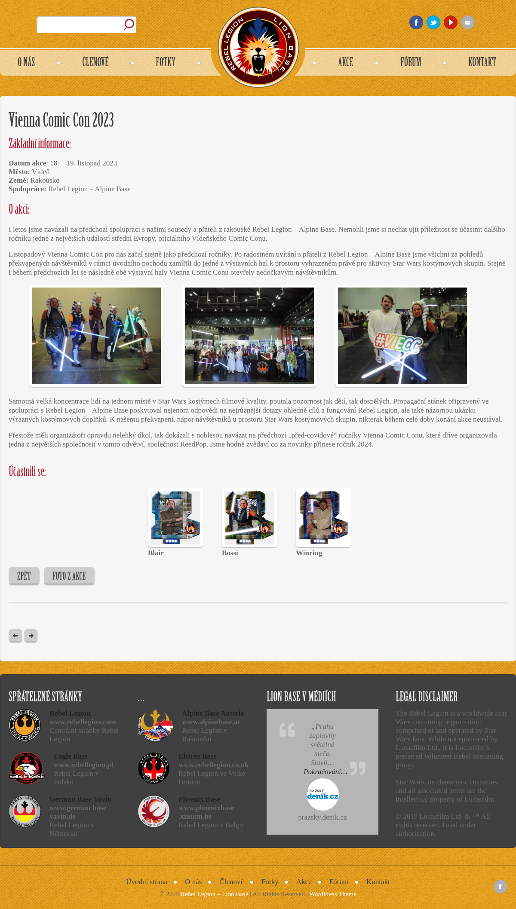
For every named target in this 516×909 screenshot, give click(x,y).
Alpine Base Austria (213, 713)
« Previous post (15, 636)
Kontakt (378, 882)
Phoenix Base (199, 799)
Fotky (270, 882)
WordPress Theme (332, 894)
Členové (231, 882)
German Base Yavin (80, 799)
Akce (304, 882)
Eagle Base (71, 756)
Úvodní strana (146, 882)
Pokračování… (325, 772)
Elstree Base (197, 756)
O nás (193, 882)
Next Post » (31, 636)
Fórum (339, 882)
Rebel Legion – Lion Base (214, 894)
